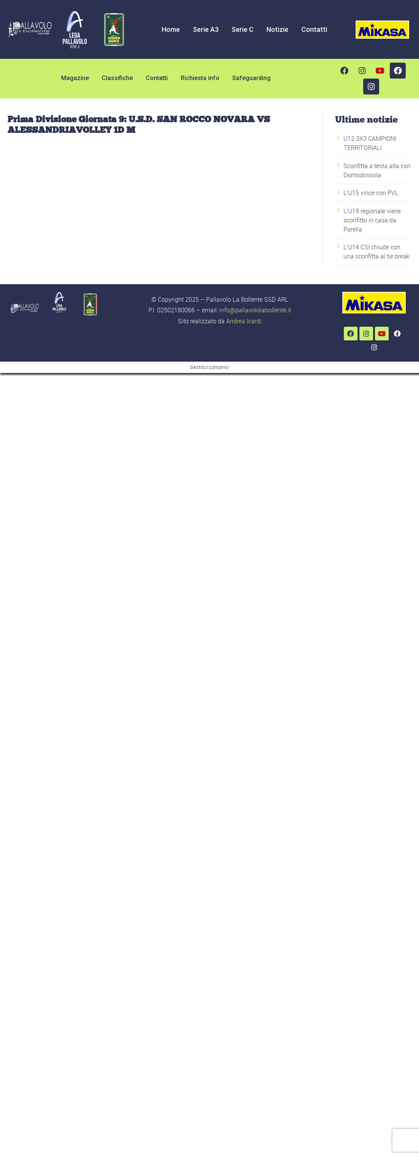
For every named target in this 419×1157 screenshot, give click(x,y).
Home (171, 29)
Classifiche (117, 78)
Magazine (75, 78)
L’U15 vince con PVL (371, 193)
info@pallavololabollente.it (255, 310)
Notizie (277, 29)
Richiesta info (200, 78)
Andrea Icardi (243, 321)
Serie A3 (206, 29)
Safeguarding (251, 78)
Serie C (243, 29)
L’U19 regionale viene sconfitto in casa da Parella (372, 220)
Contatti (314, 29)
